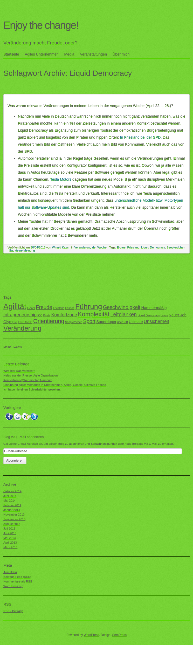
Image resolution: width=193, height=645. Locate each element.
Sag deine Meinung (22, 250)
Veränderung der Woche (90, 247)
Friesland (133, 247)
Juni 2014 (9, 495)
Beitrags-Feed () (17, 577)
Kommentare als (17, 581)
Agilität (14, 306)
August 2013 (11, 523)
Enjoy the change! (40, 25)
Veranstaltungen (93, 54)
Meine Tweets (12, 346)
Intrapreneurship (20, 314)
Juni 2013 (9, 533)
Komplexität (93, 314)
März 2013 (10, 547)
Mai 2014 (9, 500)
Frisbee (69, 308)
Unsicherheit (156, 321)
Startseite (11, 54)
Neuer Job (177, 315)
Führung (88, 307)
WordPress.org (13, 586)
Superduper (106, 322)
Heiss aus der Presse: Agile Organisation (30, 375)
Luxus (164, 315)
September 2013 (14, 519)
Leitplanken (123, 314)
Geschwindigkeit (122, 307)
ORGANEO (25, 322)
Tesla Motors (61, 179)
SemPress (119, 635)
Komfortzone (64, 314)
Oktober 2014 (12, 491)
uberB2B (122, 322)
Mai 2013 (9, 537)
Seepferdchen (176, 247)
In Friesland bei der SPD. (141, 137)
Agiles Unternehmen (41, 54)
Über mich (121, 54)
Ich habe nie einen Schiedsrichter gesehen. (32, 389)
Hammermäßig (154, 308)
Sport (89, 321)
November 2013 (14, 514)
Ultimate (136, 322)
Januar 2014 (11, 509)
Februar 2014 (12, 505)
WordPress (91, 635)
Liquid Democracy (153, 247)
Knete (46, 315)
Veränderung (22, 328)
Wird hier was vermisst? (19, 370)
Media (69, 54)
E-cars (121, 247)
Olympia (10, 322)
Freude (44, 307)
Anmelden (10, 572)
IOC (39, 315)
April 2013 (10, 542)
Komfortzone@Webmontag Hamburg (27, 380)
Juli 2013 (9, 528)
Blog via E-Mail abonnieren (23, 437)
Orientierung (48, 321)
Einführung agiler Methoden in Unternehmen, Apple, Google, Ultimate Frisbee (54, 384)
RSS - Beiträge (13, 611)
